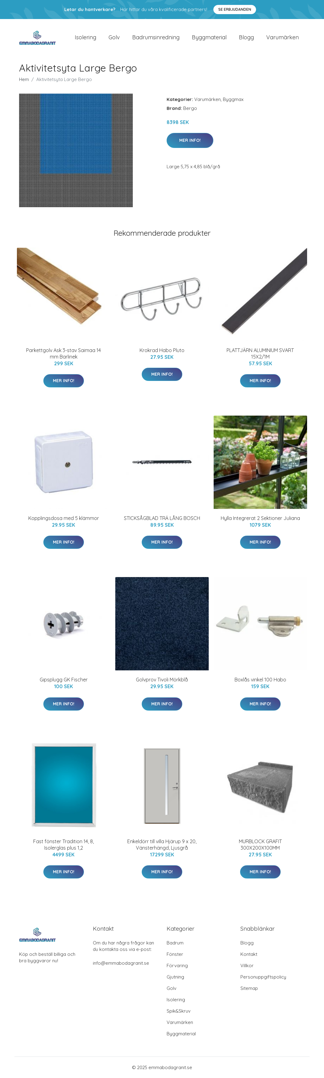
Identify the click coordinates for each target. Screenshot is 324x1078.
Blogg (246, 37)
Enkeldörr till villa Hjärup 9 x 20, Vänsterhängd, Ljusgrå (161, 844)
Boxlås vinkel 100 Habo (260, 680)
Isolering (85, 37)
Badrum (175, 943)
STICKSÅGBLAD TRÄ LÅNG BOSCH (162, 518)
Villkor (247, 965)
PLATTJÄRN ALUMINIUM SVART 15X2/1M (260, 353)
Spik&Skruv (179, 1011)
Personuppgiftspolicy (263, 977)
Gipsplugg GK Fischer (64, 680)
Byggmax (233, 99)
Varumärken (282, 37)
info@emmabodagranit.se (121, 963)
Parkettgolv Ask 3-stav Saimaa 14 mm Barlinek (63, 353)
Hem (24, 79)
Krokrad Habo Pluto (162, 350)
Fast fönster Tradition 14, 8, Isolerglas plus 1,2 (63, 844)
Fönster (175, 954)
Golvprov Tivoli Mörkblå (162, 680)
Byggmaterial (209, 37)
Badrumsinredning (156, 37)
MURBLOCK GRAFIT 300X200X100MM (260, 844)
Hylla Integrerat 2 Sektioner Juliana (260, 518)
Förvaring (177, 965)
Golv (114, 37)
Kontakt (248, 954)
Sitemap (249, 988)
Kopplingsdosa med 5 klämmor (63, 518)
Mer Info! (190, 140)
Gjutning (175, 977)
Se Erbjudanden (234, 9)
